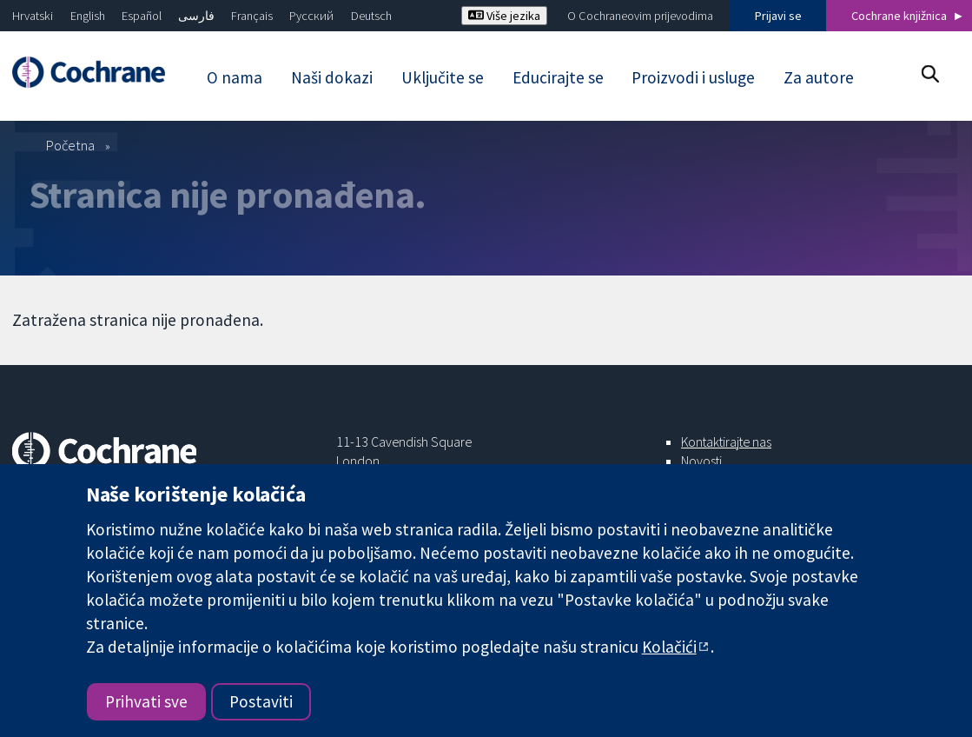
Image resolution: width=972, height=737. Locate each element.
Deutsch (371, 15)
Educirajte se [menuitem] (558, 77)
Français (252, 15)
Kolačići (669, 646)
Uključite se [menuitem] (442, 77)
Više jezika (504, 15)
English (87, 15)
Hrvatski (32, 15)
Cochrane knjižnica (899, 15)
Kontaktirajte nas (726, 441)
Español (142, 15)
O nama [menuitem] (234, 77)
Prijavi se (778, 15)
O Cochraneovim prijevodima (640, 15)
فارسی (196, 15)
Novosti (701, 460)
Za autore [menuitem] (819, 77)
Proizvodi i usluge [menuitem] (693, 77)
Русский (311, 15)
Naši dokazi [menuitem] (332, 77)
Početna (70, 145)
